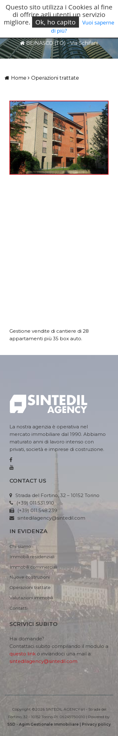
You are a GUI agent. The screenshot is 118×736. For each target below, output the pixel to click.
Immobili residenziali (31, 556)
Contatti (18, 608)
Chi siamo (20, 546)
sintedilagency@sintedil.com (43, 661)
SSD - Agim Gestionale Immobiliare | (44, 724)
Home (15, 78)
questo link (22, 654)
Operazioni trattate (53, 78)
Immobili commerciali (33, 566)
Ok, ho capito (55, 22)
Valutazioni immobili (31, 597)
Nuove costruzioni (29, 577)
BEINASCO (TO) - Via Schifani (59, 43)
